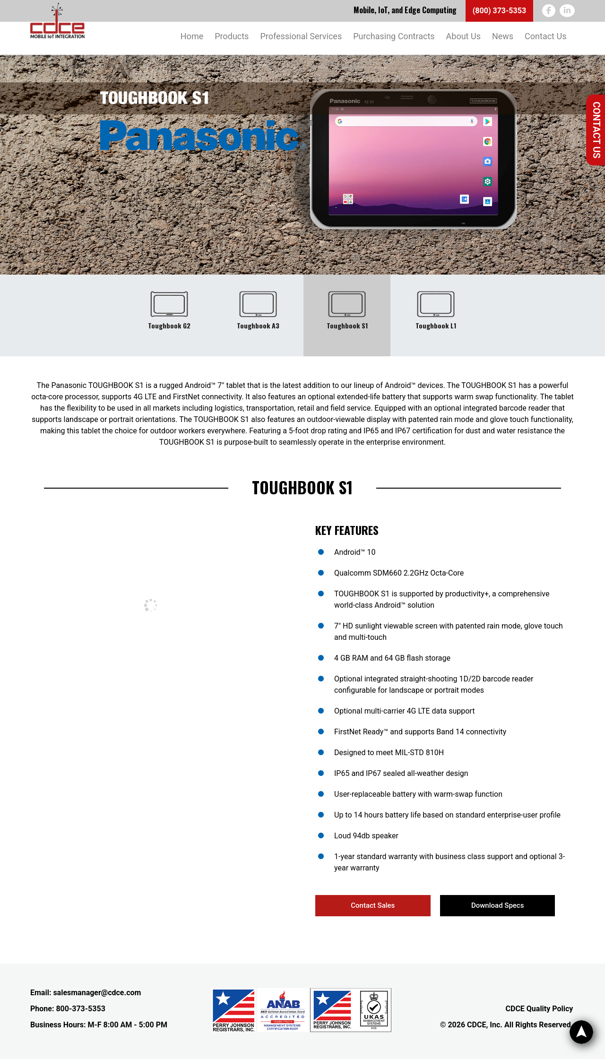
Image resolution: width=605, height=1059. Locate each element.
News (502, 36)
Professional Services (301, 36)
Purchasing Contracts (393, 36)
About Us (463, 36)
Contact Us (596, 130)
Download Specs (497, 905)
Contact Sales (373, 905)
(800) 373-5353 (499, 10)
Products (232, 36)
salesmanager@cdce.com (97, 992)
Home (192, 36)
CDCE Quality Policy (539, 1008)
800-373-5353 (80, 1008)
